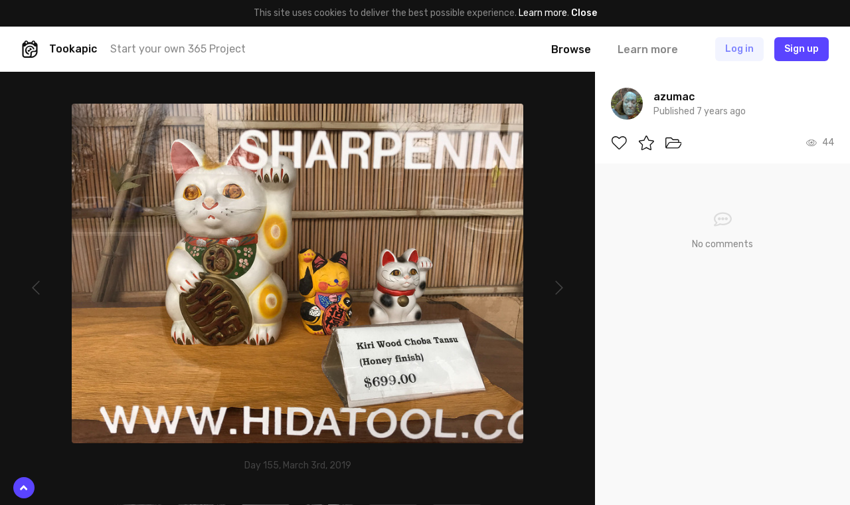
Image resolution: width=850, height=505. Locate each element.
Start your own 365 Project (178, 49)
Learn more (543, 13)
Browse (571, 49)
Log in (739, 48)
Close (584, 13)
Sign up (801, 48)
